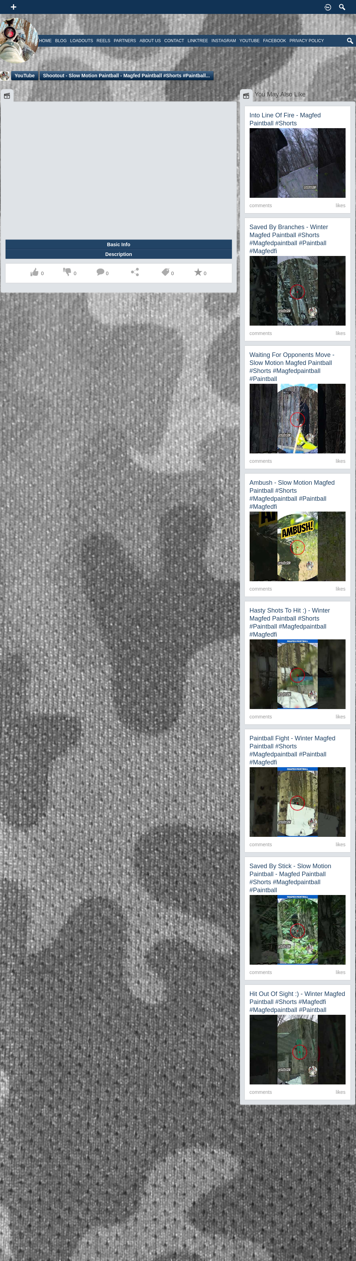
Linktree (198, 40)
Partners (125, 40)
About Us (150, 40)
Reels (103, 40)
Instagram (223, 40)
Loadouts (81, 40)
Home (45, 40)
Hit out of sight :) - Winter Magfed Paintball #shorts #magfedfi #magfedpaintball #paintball (297, 1001)
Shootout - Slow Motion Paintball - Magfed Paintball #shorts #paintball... (126, 75)
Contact (174, 40)
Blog (60, 40)
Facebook (274, 40)
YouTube (25, 75)
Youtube (250, 40)
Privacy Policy (307, 40)
